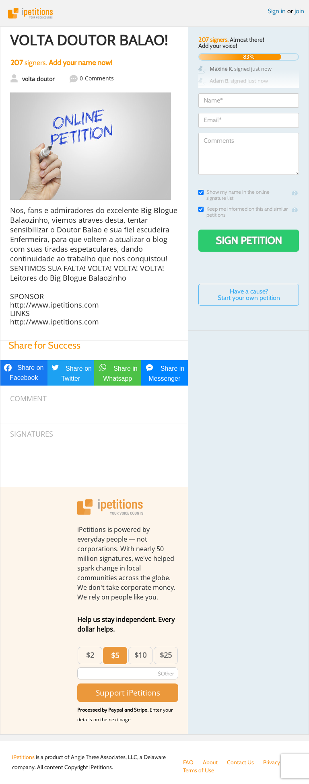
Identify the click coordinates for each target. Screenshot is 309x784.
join (299, 11)
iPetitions (154, 13)
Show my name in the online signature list (234, 195)
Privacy (271, 762)
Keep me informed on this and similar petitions (243, 212)
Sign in (277, 11)
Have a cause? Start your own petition (249, 294)
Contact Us (240, 762)
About (210, 762)
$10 (140, 655)
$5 (115, 655)
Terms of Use (198, 770)
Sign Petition (249, 240)
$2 (90, 655)
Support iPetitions (128, 692)
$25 (166, 655)
